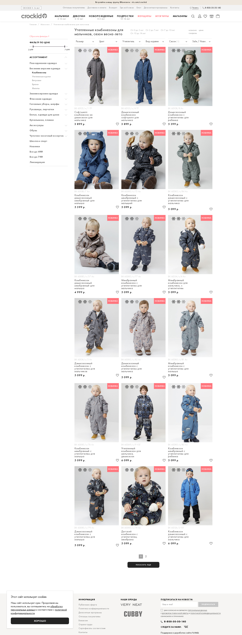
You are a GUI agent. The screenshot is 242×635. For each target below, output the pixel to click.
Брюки (35, 84)
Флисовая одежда (41, 99)
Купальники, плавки (42, 120)
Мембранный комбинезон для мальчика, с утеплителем (178, 284)
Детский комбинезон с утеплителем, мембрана (129, 535)
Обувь (33, 130)
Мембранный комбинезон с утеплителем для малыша (178, 367)
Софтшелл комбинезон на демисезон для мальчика (83, 116)
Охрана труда (85, 624)
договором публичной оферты (175, 613)
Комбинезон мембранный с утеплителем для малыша (84, 452)
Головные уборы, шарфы (44, 104)
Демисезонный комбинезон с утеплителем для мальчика (131, 367)
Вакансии (83, 620)
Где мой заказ (127, 7)
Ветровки (36, 80)
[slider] (64, 47)
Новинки (35, 146)
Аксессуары (37, 125)
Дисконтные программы (155, 7)
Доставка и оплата (97, 7)
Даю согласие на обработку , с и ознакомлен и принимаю (191, 613)
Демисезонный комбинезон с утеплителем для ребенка (178, 116)
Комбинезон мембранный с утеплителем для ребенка (178, 452)
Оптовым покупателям (74, 7)
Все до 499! (36, 152)
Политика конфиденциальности (94, 608)
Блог (139, 7)
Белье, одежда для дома (44, 114)
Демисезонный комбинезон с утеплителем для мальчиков (84, 367)
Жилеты (36, 88)
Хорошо (40, 621)
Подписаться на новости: (177, 599)
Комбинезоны (39, 72)
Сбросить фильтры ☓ (39, 36)
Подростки (125, 17)
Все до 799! (36, 157)
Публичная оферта (88, 604)
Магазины (180, 16)
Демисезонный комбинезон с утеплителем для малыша (84, 535)
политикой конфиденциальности (205, 613)
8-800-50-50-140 (213, 7)
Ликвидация (37, 162)
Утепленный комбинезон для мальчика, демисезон (131, 452)
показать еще (143, 565)
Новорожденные (101, 17)
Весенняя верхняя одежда (45, 68)
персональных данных (197, 610)
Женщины (144, 16)
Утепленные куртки (41, 76)
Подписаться (208, 604)
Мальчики (62, 17)
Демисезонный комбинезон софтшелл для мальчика (130, 116)
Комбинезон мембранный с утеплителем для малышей (131, 199)
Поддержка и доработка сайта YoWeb (180, 632)
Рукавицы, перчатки (42, 109)
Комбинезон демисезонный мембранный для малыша (84, 199)
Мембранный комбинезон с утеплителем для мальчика (131, 284)
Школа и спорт (38, 141)
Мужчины (162, 16)
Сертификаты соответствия (92, 628)
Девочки (79, 17)
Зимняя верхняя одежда (44, 93)
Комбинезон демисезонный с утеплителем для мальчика (178, 199)
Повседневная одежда (43, 63)
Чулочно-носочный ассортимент (49, 136)
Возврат (113, 7)
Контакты (174, 7)
